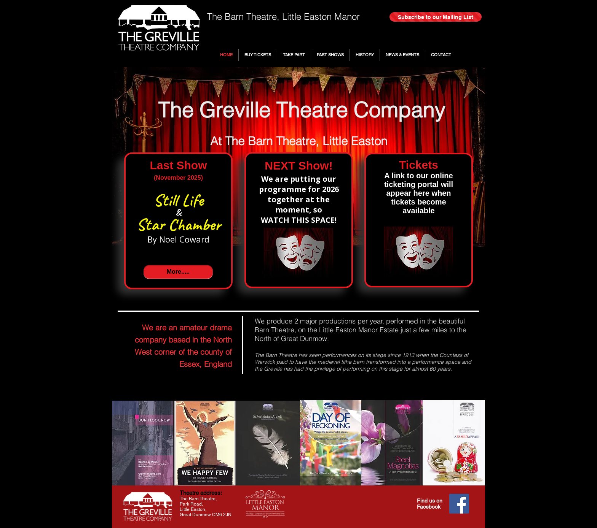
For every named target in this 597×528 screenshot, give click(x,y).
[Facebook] (459, 504)
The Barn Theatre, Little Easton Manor (283, 16)
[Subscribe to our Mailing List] (435, 17)
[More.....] (178, 272)
